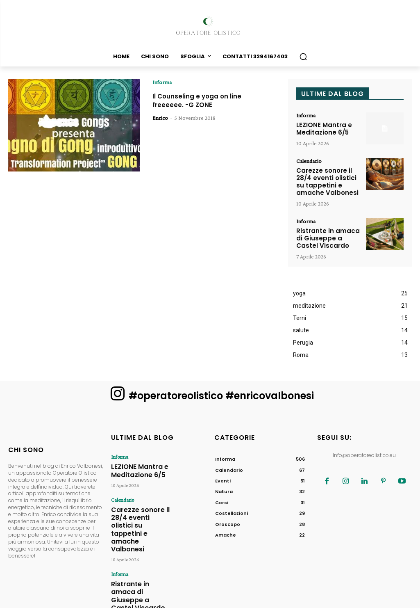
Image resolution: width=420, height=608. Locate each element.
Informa (162, 82)
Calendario (309, 160)
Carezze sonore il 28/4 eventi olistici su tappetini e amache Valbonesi (328, 179)
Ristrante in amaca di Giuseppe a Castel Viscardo (328, 235)
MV (319, 600)
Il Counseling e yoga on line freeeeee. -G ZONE (204, 100)
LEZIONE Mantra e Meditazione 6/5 (322, 128)
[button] (303, 56)
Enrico (160, 117)
